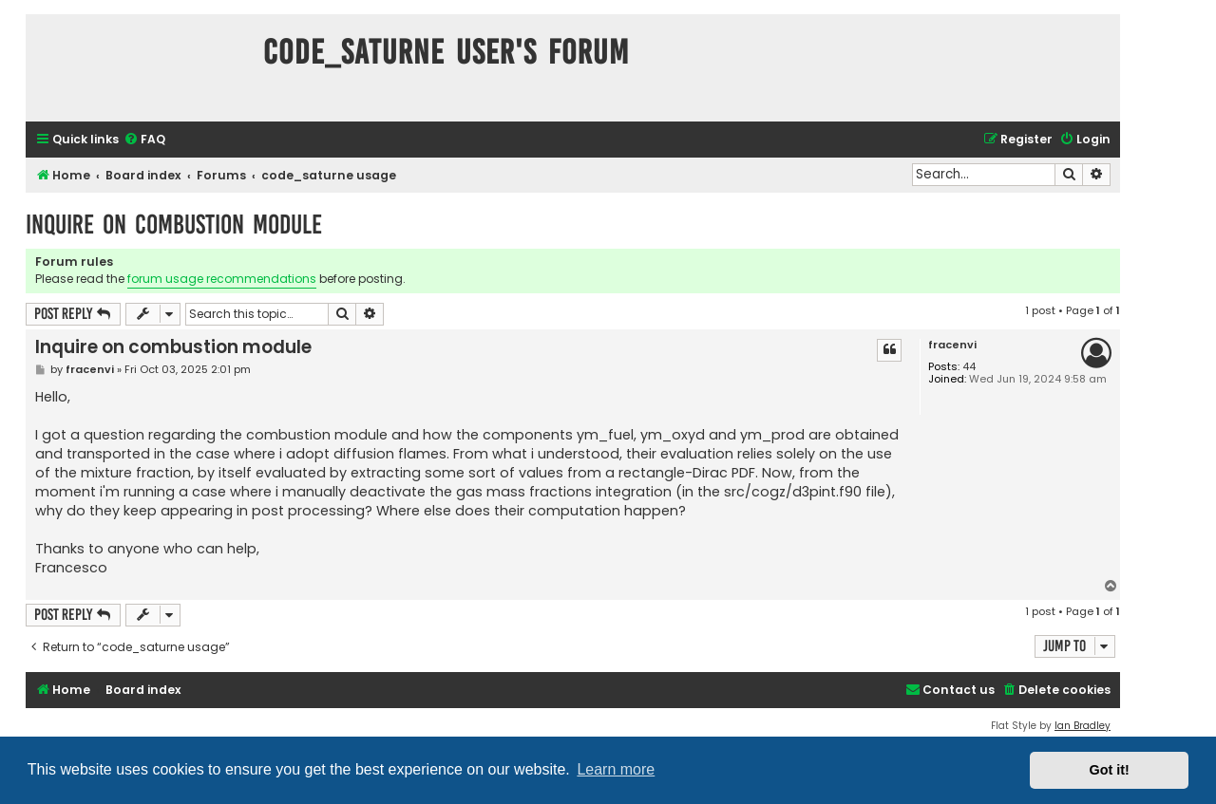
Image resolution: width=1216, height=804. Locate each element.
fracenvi (952, 345)
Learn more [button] (616, 769)
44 (969, 367)
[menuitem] (144, 140)
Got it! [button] (1110, 769)
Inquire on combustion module (174, 224)
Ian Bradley (1082, 726)
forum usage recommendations (221, 279)
